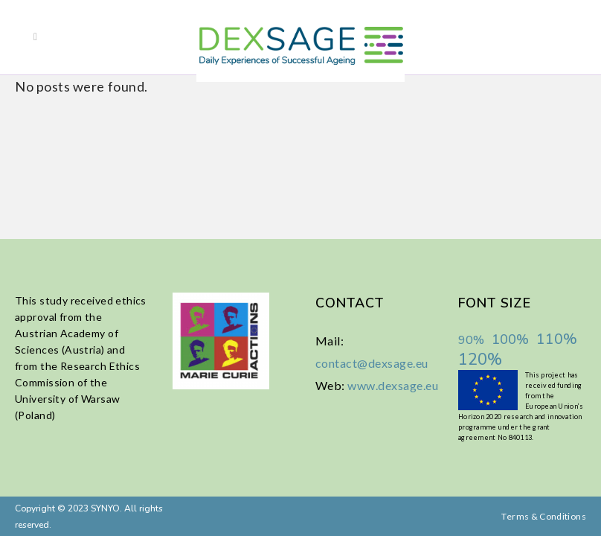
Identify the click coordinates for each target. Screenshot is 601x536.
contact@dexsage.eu (371, 363)
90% (471, 340)
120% (480, 359)
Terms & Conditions (543, 516)
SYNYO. (105, 508)
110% (556, 339)
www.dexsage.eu (392, 385)
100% (510, 339)
